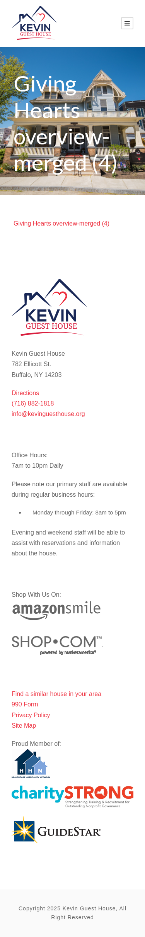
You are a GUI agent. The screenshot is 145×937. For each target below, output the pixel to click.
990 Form (25, 704)
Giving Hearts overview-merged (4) (61, 223)
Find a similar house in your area (56, 694)
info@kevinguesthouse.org (48, 414)
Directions (25, 393)
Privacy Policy (31, 715)
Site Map (24, 725)
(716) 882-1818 (33, 403)
